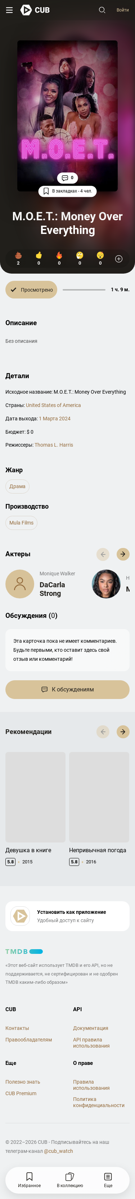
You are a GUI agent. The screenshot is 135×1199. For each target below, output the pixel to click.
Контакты (17, 1024)
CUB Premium (20, 1090)
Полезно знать (22, 1078)
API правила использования (91, 1039)
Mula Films (21, 523)
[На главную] (35, 10)
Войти (123, 10)
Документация (90, 1024)
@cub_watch (58, 1147)
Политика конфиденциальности (99, 1099)
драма (17, 486)
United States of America (53, 405)
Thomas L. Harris (54, 445)
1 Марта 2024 (55, 418)
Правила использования (91, 1081)
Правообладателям (28, 1036)
